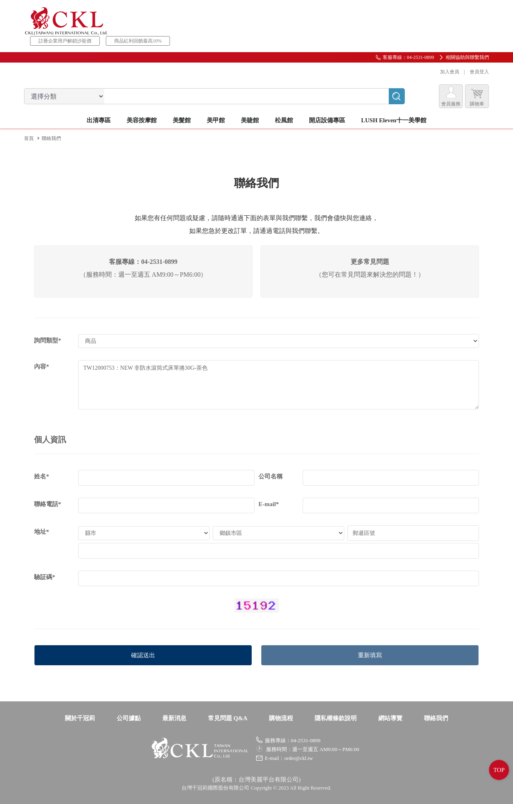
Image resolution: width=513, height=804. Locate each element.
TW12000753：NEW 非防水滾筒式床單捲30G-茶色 (278, 384)
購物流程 (281, 718)
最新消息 (174, 718)
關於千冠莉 (80, 718)
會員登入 (479, 72)
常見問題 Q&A (228, 718)
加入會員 (449, 72)
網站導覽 (390, 718)
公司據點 (129, 718)
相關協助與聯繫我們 (467, 57)
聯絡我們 (436, 718)
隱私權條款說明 (336, 718)
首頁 (29, 138)
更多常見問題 (370, 261)
